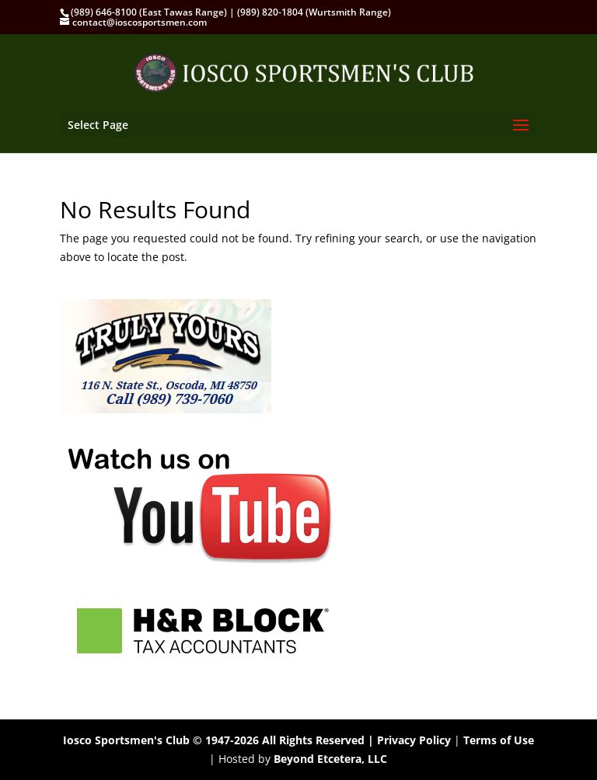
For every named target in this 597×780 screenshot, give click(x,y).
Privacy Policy (414, 740)
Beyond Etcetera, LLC (330, 758)
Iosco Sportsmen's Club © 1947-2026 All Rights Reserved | (220, 740)
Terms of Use (498, 740)
